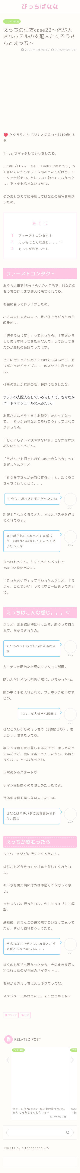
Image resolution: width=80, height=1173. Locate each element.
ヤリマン (12, 1015)
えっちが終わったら (33, 249)
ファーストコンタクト (35, 235)
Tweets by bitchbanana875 (26, 1148)
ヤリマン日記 (12, 21)
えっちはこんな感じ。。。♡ (40, 242)
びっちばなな (39, 6)
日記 (26, 1015)
